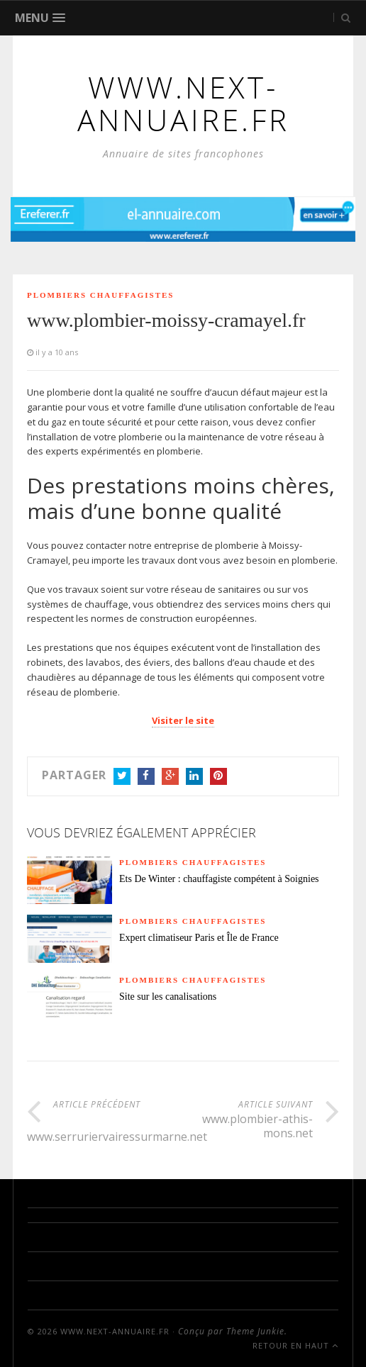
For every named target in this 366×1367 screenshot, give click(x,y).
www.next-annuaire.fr (115, 1331)
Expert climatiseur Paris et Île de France (199, 937)
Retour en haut (295, 1345)
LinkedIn (194, 777)
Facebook (146, 777)
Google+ (170, 777)
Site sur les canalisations (167, 996)
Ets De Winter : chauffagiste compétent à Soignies (219, 879)
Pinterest (218, 777)
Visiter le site (183, 720)
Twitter (122, 777)
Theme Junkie (255, 1331)
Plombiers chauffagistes (100, 295)
